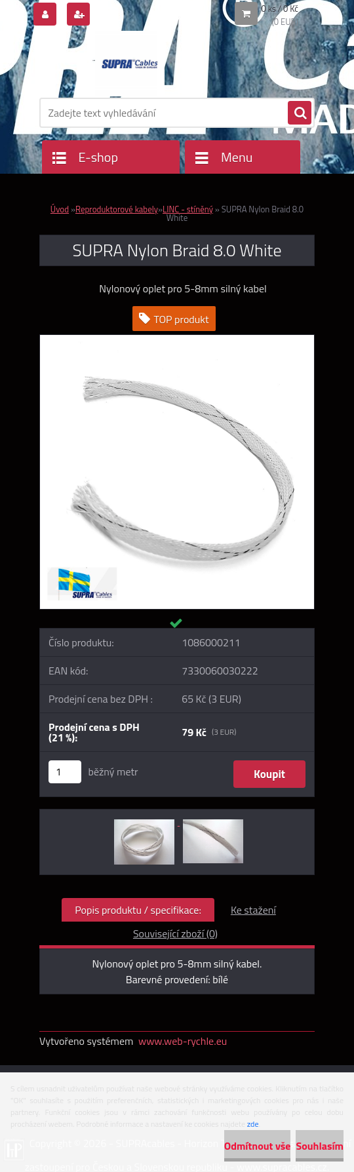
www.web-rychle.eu (182, 1041)
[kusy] (65, 771)
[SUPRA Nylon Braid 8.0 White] (177, 340)
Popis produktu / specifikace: (138, 910)
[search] (299, 113)
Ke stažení (253, 910)
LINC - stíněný (188, 209)
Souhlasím (320, 1146)
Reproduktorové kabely (116, 209)
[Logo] (129, 63)
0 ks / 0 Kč (280, 8)
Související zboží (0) (175, 933)
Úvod (59, 209)
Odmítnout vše (257, 1146)
